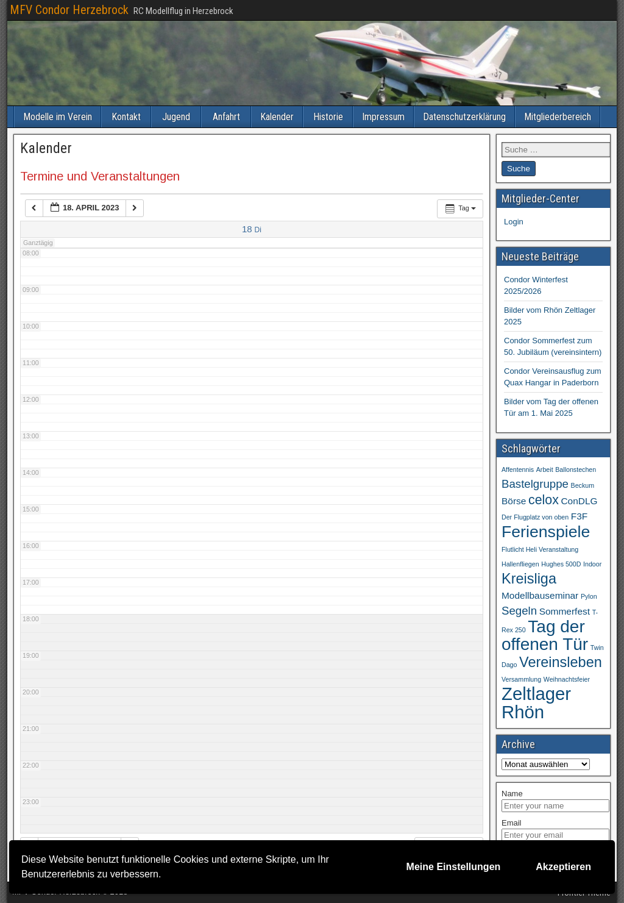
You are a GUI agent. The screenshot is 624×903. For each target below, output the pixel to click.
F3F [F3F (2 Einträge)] (579, 516)
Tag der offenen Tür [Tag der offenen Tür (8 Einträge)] (545, 635)
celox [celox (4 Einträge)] (543, 500)
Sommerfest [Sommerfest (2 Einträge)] (564, 611)
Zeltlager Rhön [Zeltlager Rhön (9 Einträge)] (536, 702)
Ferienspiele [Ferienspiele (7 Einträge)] (546, 532)
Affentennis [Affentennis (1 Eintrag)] (518, 469)
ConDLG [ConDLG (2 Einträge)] (579, 501)
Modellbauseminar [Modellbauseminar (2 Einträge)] (540, 595)
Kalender (277, 117)
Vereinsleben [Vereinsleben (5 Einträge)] (560, 662)
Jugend (176, 117)
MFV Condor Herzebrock (69, 9)
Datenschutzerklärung (464, 117)
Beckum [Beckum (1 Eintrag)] (583, 485)
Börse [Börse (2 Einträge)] (514, 501)
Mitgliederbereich (557, 117)
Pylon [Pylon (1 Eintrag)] (589, 596)
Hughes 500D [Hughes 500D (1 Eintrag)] (561, 564)
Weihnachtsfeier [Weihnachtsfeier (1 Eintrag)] (567, 679)
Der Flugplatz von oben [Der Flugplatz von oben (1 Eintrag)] (535, 517)
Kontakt (126, 117)
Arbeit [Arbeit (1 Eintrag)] (544, 469)
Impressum (383, 117)
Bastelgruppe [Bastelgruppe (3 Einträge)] (535, 483)
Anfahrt (226, 117)
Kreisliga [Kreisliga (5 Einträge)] (529, 579)
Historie (328, 117)
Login (513, 221)
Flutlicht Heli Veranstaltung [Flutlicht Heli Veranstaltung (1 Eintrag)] (540, 549)
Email (512, 822)
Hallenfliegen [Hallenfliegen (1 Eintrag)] (520, 564)
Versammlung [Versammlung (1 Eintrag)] (521, 679)
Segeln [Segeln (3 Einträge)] (519, 610)
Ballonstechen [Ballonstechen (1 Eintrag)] (575, 469)
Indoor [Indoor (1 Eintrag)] (592, 564)
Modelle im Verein (57, 117)
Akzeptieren (563, 867)
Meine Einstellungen (453, 867)
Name (512, 793)
